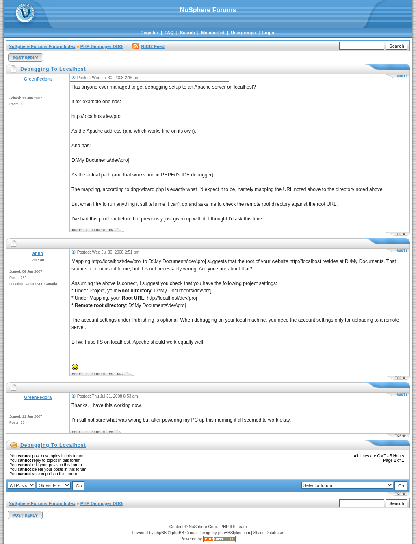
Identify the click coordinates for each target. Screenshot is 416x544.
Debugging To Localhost (53, 445)
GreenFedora (38, 78)
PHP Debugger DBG (101, 46)
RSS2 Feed (148, 46)
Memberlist (213, 32)
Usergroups (243, 32)
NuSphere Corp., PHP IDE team (218, 526)
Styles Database (268, 533)
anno (37, 253)
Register (149, 32)
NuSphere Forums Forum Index (42, 46)
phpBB (160, 533)
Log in (268, 32)
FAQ (169, 32)
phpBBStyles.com (234, 533)
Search (187, 32)
